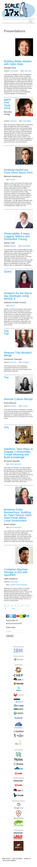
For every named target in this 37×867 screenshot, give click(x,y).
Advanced (13, 121)
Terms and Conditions (9, 860)
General (25, 406)
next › (14, 608)
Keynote (12, 179)
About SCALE (6, 858)
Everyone (13, 362)
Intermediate (14, 71)
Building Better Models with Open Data (18, 63)
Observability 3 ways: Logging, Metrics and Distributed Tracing (17, 236)
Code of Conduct (17, 858)
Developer (26, 362)
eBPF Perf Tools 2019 (7, 104)
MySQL (12, 305)
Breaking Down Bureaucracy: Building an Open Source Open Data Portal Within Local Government (18, 515)
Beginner (13, 246)
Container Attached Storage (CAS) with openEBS (16, 572)
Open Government (15, 464)
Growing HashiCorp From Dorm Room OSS (18, 171)
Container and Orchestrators (18, 585)
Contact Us (27, 858)
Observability (27, 121)
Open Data (27, 71)
